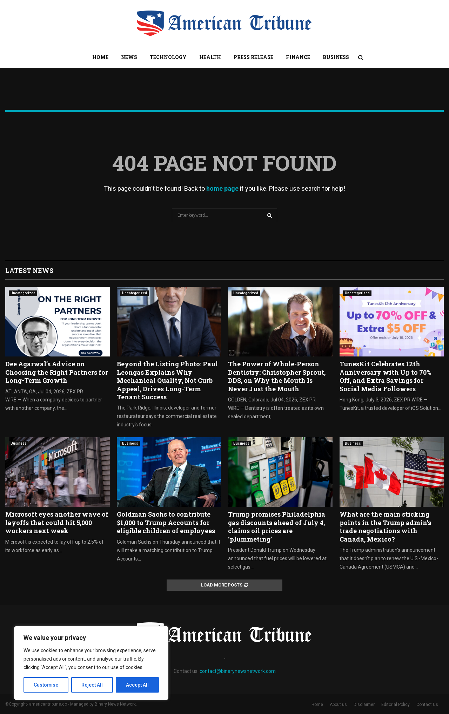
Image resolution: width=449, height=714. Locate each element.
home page (222, 188)
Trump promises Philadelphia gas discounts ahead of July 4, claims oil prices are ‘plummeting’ (276, 526)
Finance (298, 57)
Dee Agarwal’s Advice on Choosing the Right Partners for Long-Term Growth (56, 372)
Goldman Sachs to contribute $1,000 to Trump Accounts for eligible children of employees (166, 522)
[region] (91, 663)
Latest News (29, 270)
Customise (46, 685)
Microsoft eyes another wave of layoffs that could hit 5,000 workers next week (56, 522)
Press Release (253, 57)
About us (338, 704)
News (129, 57)
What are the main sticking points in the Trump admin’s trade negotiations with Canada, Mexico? (385, 526)
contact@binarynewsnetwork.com (238, 671)
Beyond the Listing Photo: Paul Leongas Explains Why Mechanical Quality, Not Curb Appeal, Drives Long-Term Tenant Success (167, 380)
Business (336, 57)
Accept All (137, 685)
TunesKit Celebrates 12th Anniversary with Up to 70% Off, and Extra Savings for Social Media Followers (385, 376)
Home (100, 57)
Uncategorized (23, 293)
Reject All (92, 685)
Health (210, 57)
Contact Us (427, 704)
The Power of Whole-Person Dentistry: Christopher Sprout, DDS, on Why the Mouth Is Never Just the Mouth (277, 376)
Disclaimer (364, 704)
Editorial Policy (395, 704)
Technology (168, 57)
